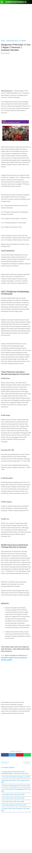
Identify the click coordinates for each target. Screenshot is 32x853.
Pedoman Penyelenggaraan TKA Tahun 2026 (16, 786)
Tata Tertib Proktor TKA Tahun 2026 (13, 798)
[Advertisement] (16, 22)
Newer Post (5, 762)
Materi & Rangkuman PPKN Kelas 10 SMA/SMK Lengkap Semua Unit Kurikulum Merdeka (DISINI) (14, 658)
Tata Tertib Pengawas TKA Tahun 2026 (14, 805)
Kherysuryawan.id (16, 2)
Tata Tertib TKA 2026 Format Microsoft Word (16, 777)
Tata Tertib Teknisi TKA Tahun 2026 (13, 801)
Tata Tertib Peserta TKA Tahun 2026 (13, 794)
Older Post (27, 762)
